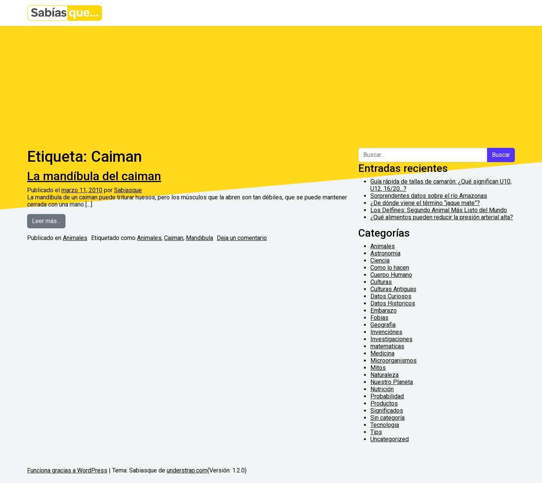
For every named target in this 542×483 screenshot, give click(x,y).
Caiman (173, 238)
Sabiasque (128, 190)
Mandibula (199, 238)
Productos (384, 403)
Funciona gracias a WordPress (67, 470)
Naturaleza (384, 374)
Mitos (378, 367)
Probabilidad (387, 396)
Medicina (382, 353)
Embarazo (383, 310)
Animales (75, 238)
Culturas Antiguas (393, 289)
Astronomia (385, 253)
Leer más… (48, 220)
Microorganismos (393, 360)
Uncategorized (389, 439)
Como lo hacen (389, 267)
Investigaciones (391, 339)
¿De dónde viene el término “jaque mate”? (425, 203)
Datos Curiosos (390, 296)
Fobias (379, 317)
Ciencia (380, 260)
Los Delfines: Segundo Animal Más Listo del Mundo (438, 210)
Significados (386, 410)
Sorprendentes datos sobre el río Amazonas (428, 195)
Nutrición (382, 389)
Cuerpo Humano (391, 274)
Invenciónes (386, 332)
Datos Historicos (392, 303)
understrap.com (187, 470)
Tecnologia (384, 424)
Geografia (383, 324)
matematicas (387, 346)
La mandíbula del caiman (94, 176)
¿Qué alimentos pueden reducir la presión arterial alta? (441, 217)
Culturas (381, 282)
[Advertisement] (271, 82)
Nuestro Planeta (391, 382)
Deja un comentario (242, 238)
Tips (376, 432)
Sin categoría (387, 417)
